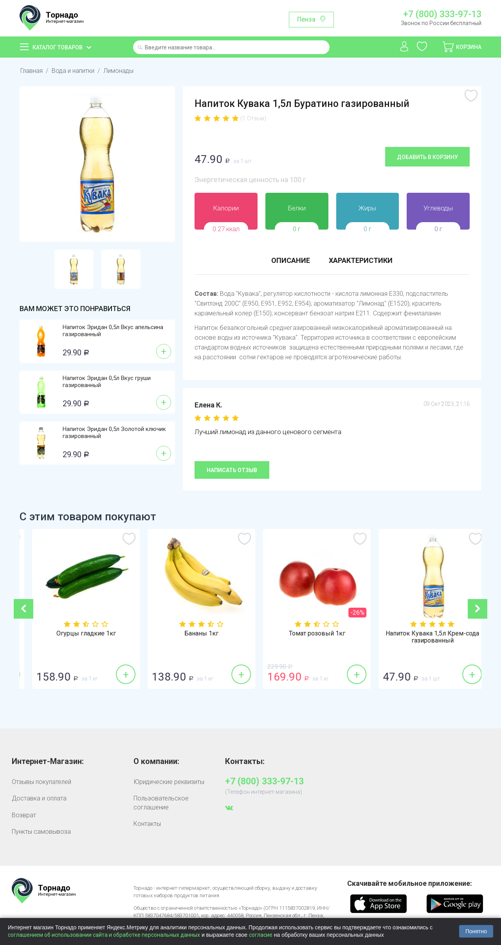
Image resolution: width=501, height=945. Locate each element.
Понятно (476, 931)
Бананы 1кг (308, 633)
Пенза (306, 19)
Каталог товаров (57, 47)
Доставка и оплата (39, 798)
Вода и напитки (73, 70)
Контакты (147, 823)
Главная (31, 70)
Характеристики (361, 260)
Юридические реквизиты (168, 782)
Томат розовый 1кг (424, 633)
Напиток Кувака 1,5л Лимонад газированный (77, 637)
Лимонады (118, 70)
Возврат (24, 815)
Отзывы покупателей (41, 782)
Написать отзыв (232, 470)
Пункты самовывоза (41, 831)
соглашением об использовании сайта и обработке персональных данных (104, 935)
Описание (290, 260)
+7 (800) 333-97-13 (442, 14)
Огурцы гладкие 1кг (193, 633)
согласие (260, 935)
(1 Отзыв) (253, 118)
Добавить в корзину (427, 157)
